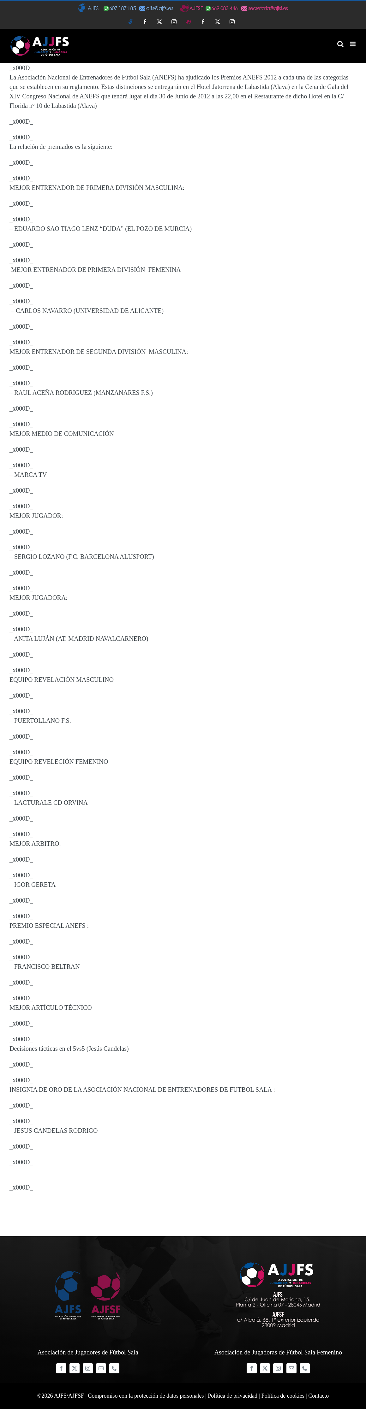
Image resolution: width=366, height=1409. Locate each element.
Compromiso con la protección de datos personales (146, 1396)
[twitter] (74, 1368)
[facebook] (61, 1368)
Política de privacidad (232, 1396)
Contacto (318, 1396)
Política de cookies (282, 1396)
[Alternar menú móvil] (353, 44)
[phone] (114, 1368)
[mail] (101, 1368)
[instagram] (88, 1368)
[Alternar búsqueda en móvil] (340, 44)
